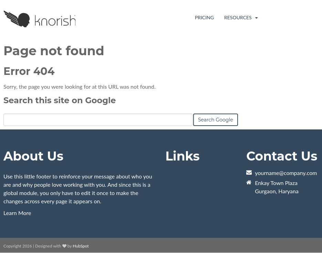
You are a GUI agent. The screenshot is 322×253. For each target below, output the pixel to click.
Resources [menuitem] (238, 17)
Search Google (215, 120)
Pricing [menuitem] (204, 17)
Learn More (17, 213)
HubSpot (81, 246)
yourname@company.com (286, 172)
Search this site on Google (59, 100)
